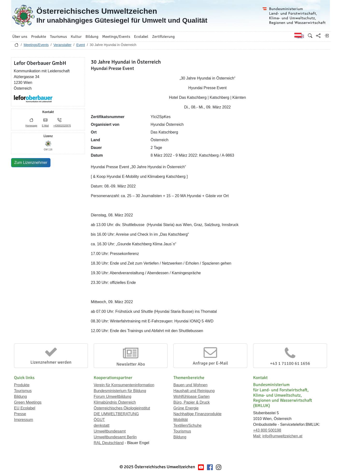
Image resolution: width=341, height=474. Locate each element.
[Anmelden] (326, 35)
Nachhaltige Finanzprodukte (197, 414)
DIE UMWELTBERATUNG (116, 414)
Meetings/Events (36, 45)
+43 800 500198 (267, 430)
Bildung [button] (91, 36)
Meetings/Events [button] (116, 36)
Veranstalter (62, 45)
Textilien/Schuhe (187, 425)
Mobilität (180, 420)
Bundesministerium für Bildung (120, 391)
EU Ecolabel (24, 408)
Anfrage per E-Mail (210, 363)
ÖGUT (99, 420)
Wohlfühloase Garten (191, 396)
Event (80, 45)
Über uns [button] (19, 36)
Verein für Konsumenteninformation (124, 385)
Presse (20, 414)
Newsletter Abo (130, 364)
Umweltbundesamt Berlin (115, 437)
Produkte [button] (38, 36)
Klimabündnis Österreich (115, 402)
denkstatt (101, 425)
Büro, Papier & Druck (191, 402)
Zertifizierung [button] (163, 36)
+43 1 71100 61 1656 (290, 363)
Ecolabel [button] (141, 36)
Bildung (20, 396)
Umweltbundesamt (110, 431)
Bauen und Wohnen (190, 385)
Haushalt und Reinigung (194, 391)
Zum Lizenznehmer (30, 162)
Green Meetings (28, 402)
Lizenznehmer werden (50, 362)
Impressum (23, 420)
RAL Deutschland (109, 443)
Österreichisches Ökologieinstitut (122, 408)
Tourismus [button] (58, 36)
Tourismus (23, 391)
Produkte (21, 385)
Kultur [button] (76, 36)
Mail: (257, 436)
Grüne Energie (186, 408)
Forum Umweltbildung (112, 396)
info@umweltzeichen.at (282, 436)
